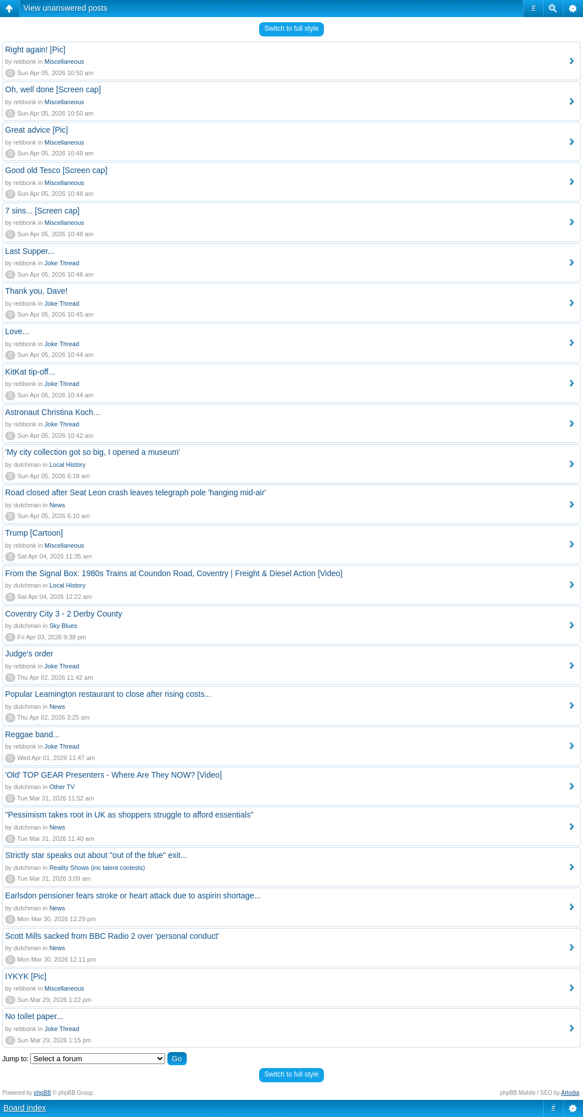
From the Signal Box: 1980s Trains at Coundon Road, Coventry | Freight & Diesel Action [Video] (173, 573)
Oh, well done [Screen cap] (53, 89)
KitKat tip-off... (30, 371)
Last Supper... (29, 251)
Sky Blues (63, 625)
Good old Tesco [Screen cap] (56, 170)
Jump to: (15, 1059)
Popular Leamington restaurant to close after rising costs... (108, 694)
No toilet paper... (34, 1016)
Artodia (570, 1093)
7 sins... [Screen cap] (42, 210)
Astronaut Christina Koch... (52, 412)
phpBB (42, 1093)
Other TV (62, 786)
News (57, 505)
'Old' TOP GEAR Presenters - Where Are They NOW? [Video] (113, 774)
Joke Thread (61, 263)
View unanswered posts (65, 8)
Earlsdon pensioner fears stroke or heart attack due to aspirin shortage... (133, 895)
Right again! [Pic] (35, 49)
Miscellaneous (64, 61)
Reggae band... (32, 734)
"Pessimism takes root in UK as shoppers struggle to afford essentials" (129, 814)
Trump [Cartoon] (34, 532)
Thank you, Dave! (36, 290)
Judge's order (29, 653)
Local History (68, 464)
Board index (24, 1107)
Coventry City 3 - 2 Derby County (63, 613)
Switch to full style (291, 28)
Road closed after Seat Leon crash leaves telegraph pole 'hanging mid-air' (135, 492)
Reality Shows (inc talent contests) (97, 867)
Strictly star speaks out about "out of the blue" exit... (96, 855)
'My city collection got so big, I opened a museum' (92, 452)
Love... (17, 331)
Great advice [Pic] (36, 129)
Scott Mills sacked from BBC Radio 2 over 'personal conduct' (112, 936)
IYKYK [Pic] (25, 976)
